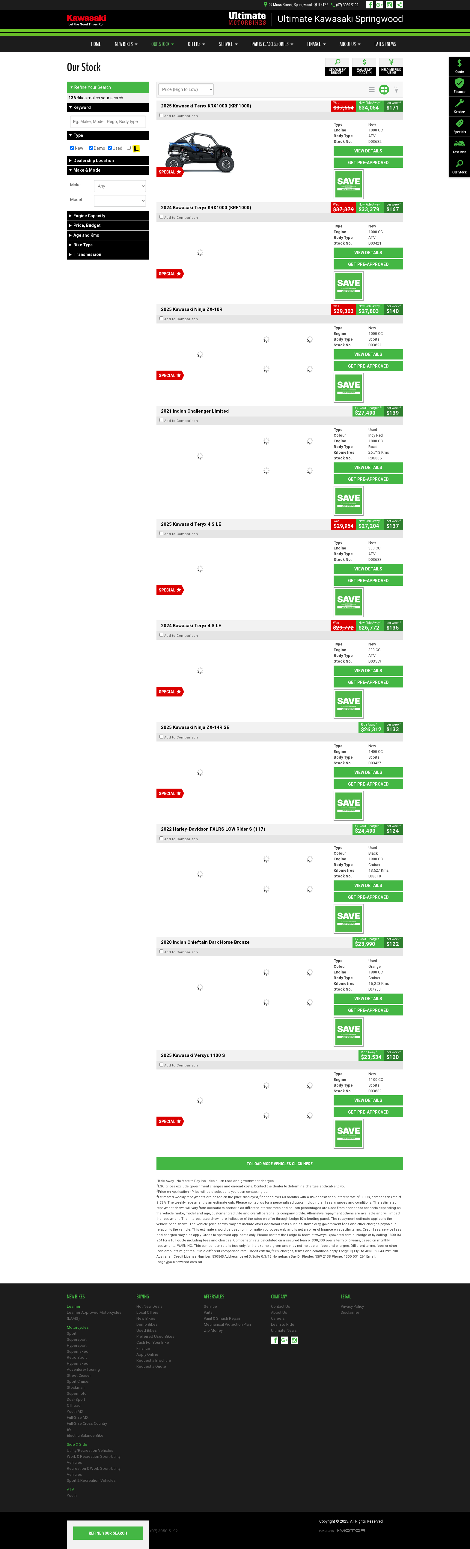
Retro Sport (77, 1357)
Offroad (74, 1405)
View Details (368, 151)
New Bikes (126, 44)
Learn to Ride (282, 1324)
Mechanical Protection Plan (227, 1324)
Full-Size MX (77, 1417)
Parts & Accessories (272, 44)
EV (69, 1429)
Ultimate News (284, 1330)
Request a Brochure (153, 1360)
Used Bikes (146, 1330)
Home (96, 44)
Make (75, 185)
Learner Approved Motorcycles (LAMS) (94, 1315)
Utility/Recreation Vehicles (90, 1450)
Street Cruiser (79, 1375)
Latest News (385, 44)
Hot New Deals (149, 1306)
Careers (278, 1318)
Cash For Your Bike (152, 1342)
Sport (71, 1333)
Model (76, 199)
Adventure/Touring (83, 1369)
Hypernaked (77, 1363)
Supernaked (77, 1351)
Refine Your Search (90, 87)
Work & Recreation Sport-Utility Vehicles (93, 1459)
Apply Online (147, 1354)
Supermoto (77, 1393)
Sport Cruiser (78, 1381)
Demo (97, 148)
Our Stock (162, 44)
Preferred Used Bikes (155, 1336)
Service (228, 44)
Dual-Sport (76, 1399)
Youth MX (75, 1411)
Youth (72, 1495)
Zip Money (213, 1330)
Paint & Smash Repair (222, 1318)
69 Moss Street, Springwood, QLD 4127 (296, 4)
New (76, 148)
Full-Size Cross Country (87, 1423)
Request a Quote (151, 1366)
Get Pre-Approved (368, 162)
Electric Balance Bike (85, 1435)
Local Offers (147, 1312)
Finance (316, 44)
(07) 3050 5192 (347, 5)
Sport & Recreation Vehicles (91, 1480)
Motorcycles (78, 1327)
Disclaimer (350, 1312)
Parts (208, 1312)
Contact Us (280, 1306)
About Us (350, 44)
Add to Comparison (181, 116)
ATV (70, 1489)
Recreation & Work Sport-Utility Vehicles (93, 1471)
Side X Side (77, 1444)
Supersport (77, 1339)
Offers (196, 44)
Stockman (76, 1387)
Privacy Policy (352, 1306)
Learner (73, 1306)
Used (115, 148)
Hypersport (77, 1345)
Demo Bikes (147, 1324)
